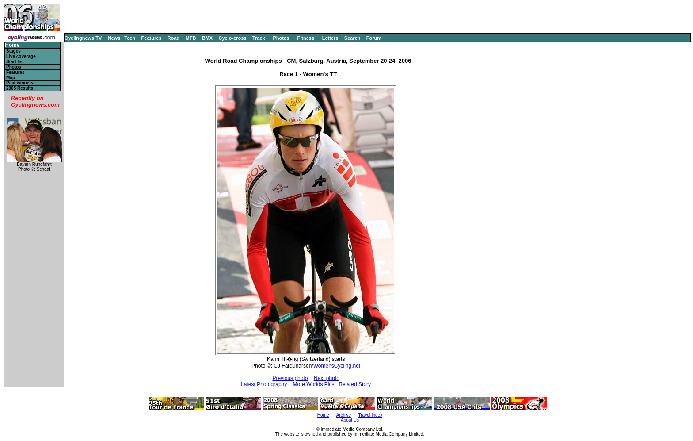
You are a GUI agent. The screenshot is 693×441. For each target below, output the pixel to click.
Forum (373, 38)
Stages (13, 51)
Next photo (326, 378)
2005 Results (19, 88)
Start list (15, 61)
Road (174, 38)
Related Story (355, 384)
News (114, 38)
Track (258, 38)
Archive (343, 415)
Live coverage (21, 56)
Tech (129, 38)
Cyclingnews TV (83, 38)
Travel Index (370, 415)
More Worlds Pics (314, 384)
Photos (281, 38)
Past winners (20, 83)
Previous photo (290, 378)
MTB (191, 38)
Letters (330, 38)
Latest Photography (264, 384)
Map (10, 77)
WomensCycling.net (337, 366)
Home (12, 45)
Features (151, 38)
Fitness (305, 38)
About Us (350, 420)
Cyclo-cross (233, 38)
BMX (207, 38)
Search (352, 38)
